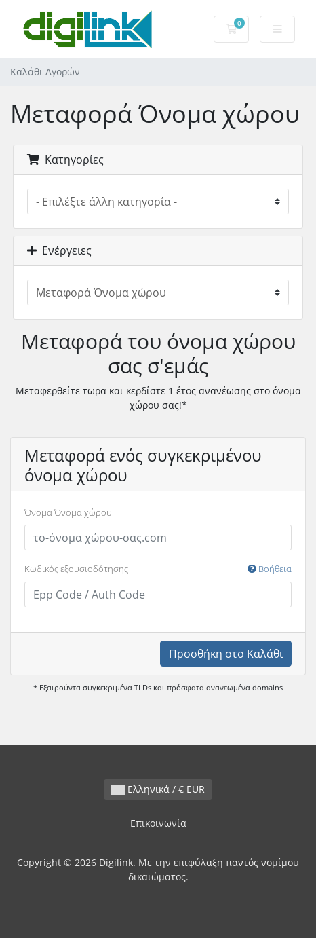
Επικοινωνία (158, 823)
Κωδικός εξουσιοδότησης (158, 569)
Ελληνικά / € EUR (158, 789)
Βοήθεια (270, 569)
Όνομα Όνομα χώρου (68, 512)
